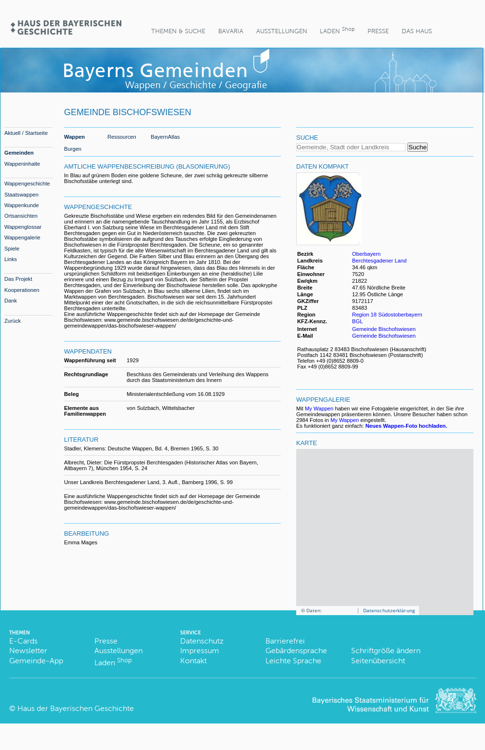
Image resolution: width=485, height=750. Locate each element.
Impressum (199, 650)
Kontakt (193, 661)
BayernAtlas (165, 137)
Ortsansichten (21, 216)
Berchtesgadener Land (379, 260)
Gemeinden (19, 153)
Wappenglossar (22, 227)
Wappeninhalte (22, 164)
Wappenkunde (21, 205)
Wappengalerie (22, 237)
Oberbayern (366, 254)
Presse (378, 31)
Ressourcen (121, 137)
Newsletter (28, 650)
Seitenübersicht (378, 661)
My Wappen (319, 408)
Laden (337, 30)
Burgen (72, 149)
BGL (357, 321)
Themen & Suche (178, 31)
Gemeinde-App (36, 661)
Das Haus (417, 31)
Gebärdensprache (296, 650)
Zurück (12, 321)
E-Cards (23, 641)
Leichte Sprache (293, 661)
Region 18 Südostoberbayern (387, 314)
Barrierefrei (285, 641)
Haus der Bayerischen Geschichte (75, 708)
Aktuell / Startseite (26, 133)
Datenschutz (201, 641)
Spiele (11, 248)
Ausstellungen (281, 31)
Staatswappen (21, 194)
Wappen (74, 137)
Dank (10, 300)
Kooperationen (21, 290)
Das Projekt (18, 279)
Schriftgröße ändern (385, 650)
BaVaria (230, 31)
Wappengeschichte (27, 183)
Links (10, 259)
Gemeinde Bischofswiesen (384, 329)
